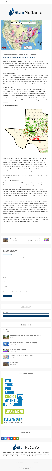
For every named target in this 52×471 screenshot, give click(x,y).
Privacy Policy (26, 468)
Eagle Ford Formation (11, 75)
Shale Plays (21, 57)
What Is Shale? (13, 240)
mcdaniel (7, 57)
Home (15, 462)
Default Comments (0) (7, 254)
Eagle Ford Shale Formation (34, 240)
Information (29, 462)
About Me (5, 330)
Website (5, 286)
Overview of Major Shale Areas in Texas (21, 355)
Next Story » (39, 238)
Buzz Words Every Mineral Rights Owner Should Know (25, 335)
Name (4, 277)
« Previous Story (13, 238)
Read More (34, 455)
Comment (5, 260)
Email (4, 281)
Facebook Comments (17, 254)
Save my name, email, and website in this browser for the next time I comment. (21, 292)
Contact (36, 462)
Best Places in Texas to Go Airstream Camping (23, 342)
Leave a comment (31, 57)
